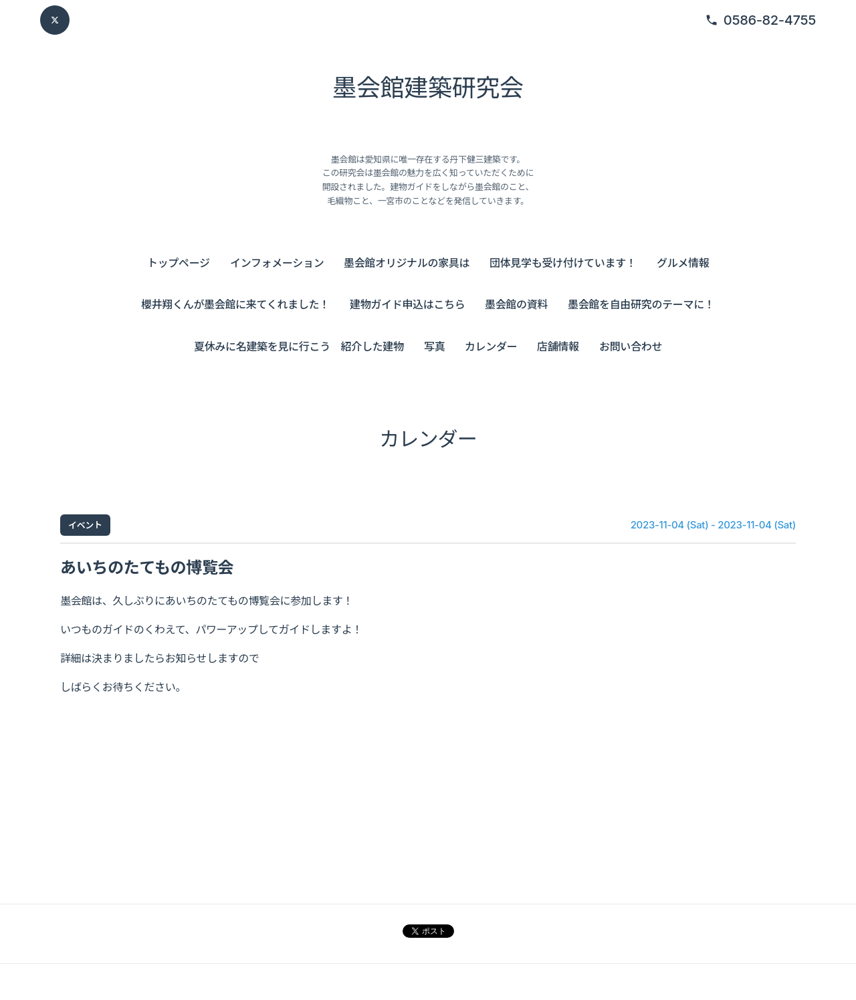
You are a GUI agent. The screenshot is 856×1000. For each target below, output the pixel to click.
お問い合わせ (630, 346)
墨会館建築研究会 (427, 87)
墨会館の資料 (516, 304)
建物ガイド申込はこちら (407, 304)
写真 (434, 346)
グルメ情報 (683, 263)
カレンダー (491, 346)
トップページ (178, 263)
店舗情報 (558, 346)
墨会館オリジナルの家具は (406, 263)
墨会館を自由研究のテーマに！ (641, 304)
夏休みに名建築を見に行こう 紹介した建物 (299, 346)
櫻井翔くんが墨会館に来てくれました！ (235, 304)
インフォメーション (277, 263)
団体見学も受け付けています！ (563, 263)
